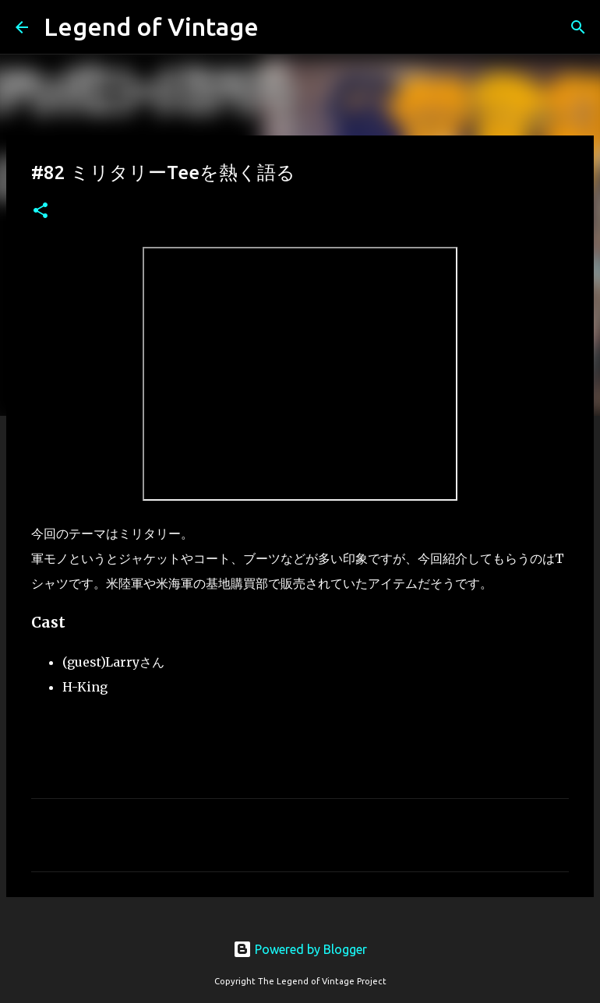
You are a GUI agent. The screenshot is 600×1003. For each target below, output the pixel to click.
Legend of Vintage (151, 26)
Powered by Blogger (300, 949)
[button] (40, 211)
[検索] (578, 27)
